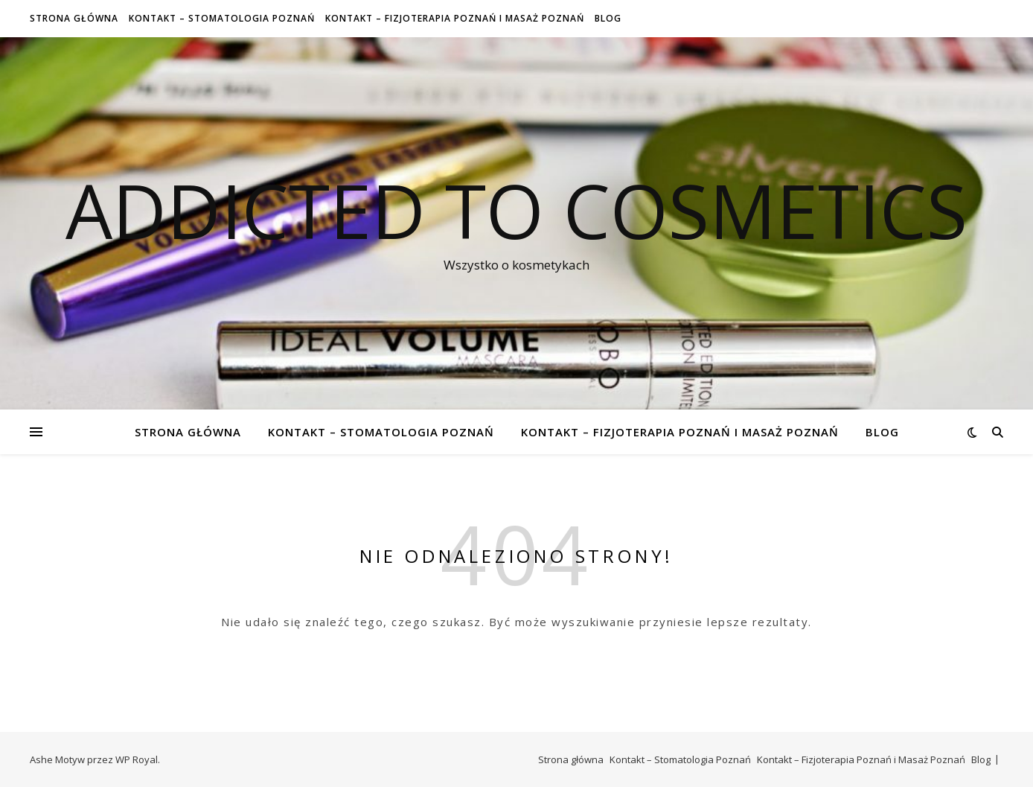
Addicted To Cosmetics (516, 210)
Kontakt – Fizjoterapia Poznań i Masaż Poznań (454, 18)
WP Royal (136, 759)
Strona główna (74, 18)
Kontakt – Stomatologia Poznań (222, 18)
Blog (608, 18)
